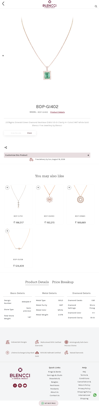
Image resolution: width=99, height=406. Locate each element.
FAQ (84, 371)
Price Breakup (63, 282)
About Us (55, 392)
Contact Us (55, 395)
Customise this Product (47, 155)
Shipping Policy (84, 392)
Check (29, 133)
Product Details (57, 112)
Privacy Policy (84, 388)
